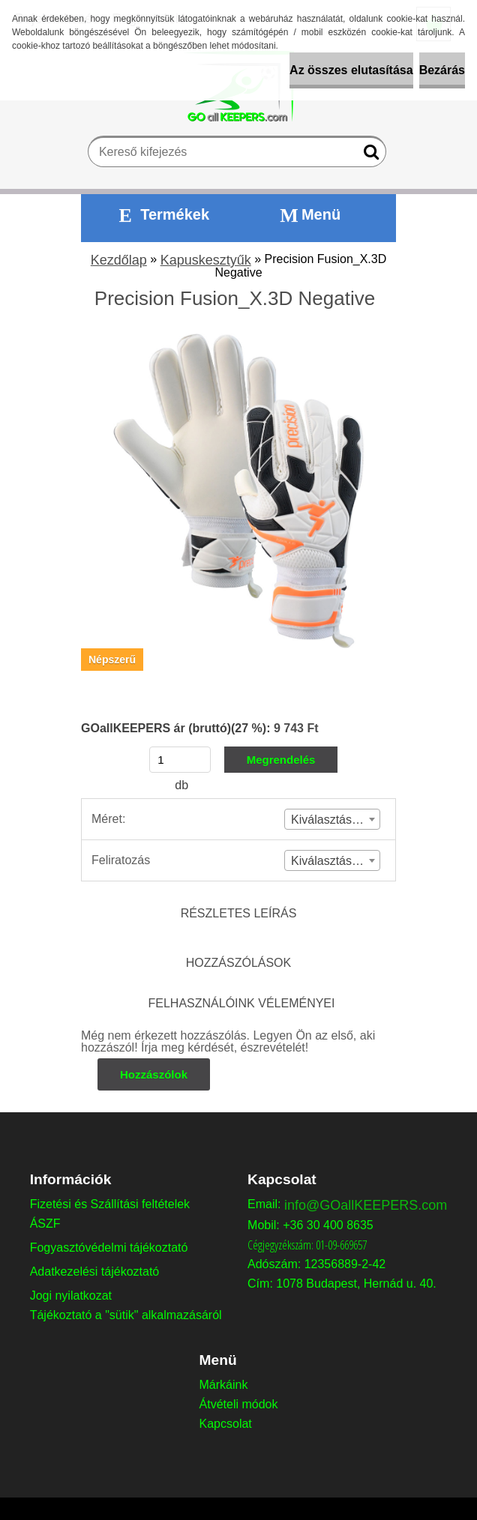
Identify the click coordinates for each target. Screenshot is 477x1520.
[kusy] (179, 760)
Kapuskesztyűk (205, 260)
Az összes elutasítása (351, 70)
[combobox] (332, 819)
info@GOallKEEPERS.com (365, 1205)
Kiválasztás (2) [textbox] (330, 860)
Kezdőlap (119, 260)
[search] (369, 155)
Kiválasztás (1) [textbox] (330, 819)
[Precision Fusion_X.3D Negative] (238, 339)
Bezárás (442, 70)
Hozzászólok (154, 1074)
